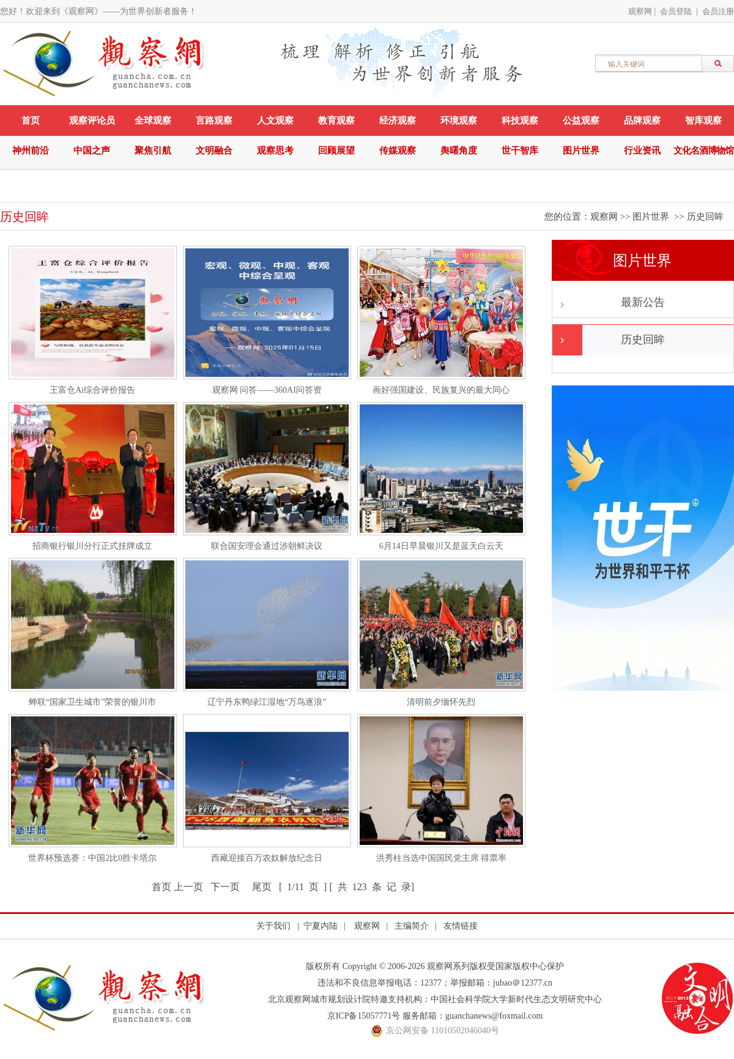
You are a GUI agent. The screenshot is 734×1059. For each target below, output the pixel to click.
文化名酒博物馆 (703, 150)
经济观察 (397, 120)
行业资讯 (642, 150)
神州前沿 (30, 150)
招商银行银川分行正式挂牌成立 (92, 546)
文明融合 (214, 150)
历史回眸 (705, 216)
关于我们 (273, 926)
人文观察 (275, 120)
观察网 (640, 11)
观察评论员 (92, 120)
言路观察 (214, 120)
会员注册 (718, 11)
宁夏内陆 (320, 926)
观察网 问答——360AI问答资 (267, 390)
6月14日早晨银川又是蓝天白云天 (441, 546)
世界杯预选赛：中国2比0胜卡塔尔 (92, 858)
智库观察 (703, 120)
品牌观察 (642, 120)
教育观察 (336, 120)
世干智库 (520, 150)
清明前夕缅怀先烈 (441, 702)
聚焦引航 (153, 150)
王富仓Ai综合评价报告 (92, 390)
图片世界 (581, 150)
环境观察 (458, 120)
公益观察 (581, 120)
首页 (30, 120)
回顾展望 (336, 150)
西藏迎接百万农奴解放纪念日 (266, 858)
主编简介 (412, 926)
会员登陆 (676, 11)
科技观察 (520, 120)
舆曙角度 (458, 150)
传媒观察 (397, 150)
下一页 (225, 887)
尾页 (261, 887)
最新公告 (643, 302)
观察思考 (275, 150)
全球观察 (153, 120)
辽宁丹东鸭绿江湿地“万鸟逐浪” (266, 702)
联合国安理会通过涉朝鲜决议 (266, 546)
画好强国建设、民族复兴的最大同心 (441, 390)
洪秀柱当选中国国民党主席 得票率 (441, 858)
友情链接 (460, 926)
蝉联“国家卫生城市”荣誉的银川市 (92, 702)
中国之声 (91, 150)
